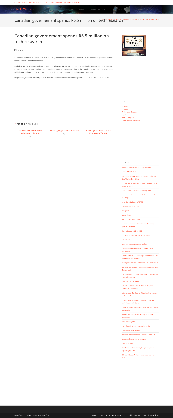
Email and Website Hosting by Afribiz (37, 415)
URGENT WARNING (129, 172)
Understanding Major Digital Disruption (136, 235)
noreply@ (125, 211)
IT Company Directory (36, 2)
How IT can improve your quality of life (136, 326)
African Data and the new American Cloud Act (138, 335)
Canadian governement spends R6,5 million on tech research (136, 19)
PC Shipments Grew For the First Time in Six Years (140, 263)
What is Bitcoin (127, 343)
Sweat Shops (126, 215)
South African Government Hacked (134, 244)
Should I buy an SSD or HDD (132, 231)
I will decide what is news (131, 330)
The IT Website (24, 9)
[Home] (103, 19)
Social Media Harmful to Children (134, 339)
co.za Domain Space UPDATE (132, 202)
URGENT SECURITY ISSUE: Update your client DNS (30, 131)
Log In (47, 2)
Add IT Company (56, 2)
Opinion (24, 2)
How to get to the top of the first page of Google (98, 131)
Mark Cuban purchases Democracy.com (136, 190)
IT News (17, 2)
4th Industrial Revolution (131, 219)
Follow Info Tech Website (72, 2)
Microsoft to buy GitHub (130, 281)
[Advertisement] (64, 98)
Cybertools (126, 240)
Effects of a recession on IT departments (136, 167)
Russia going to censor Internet (64, 130)
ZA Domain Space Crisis (130, 206)
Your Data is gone (128, 321)
